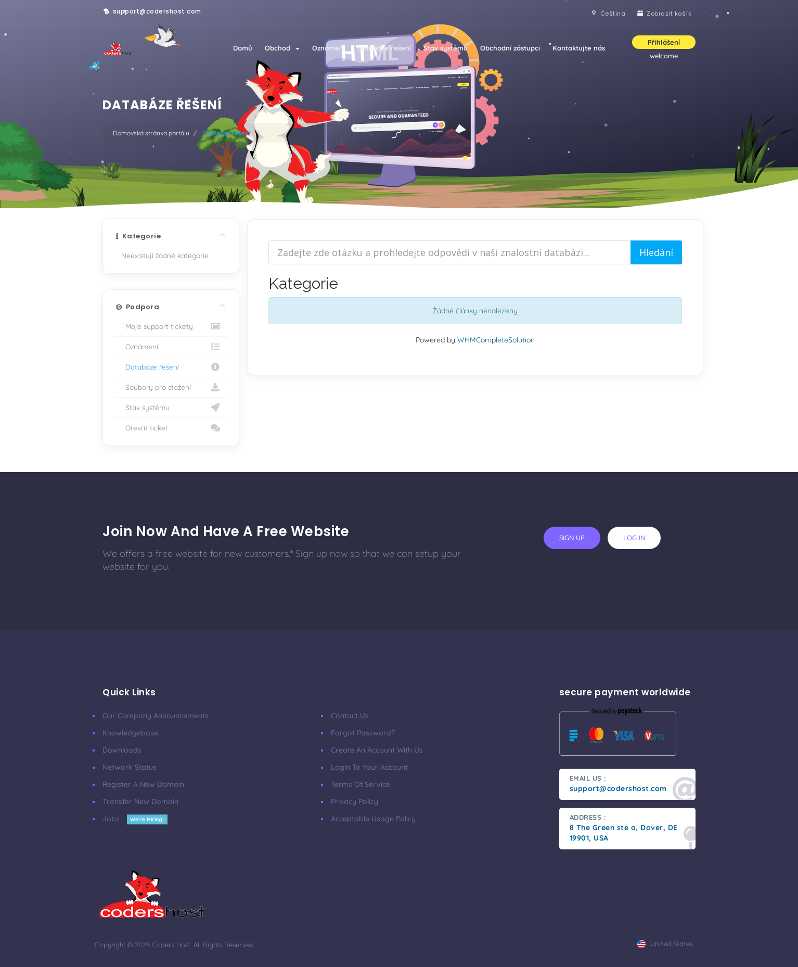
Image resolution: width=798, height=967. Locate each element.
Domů (242, 48)
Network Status (129, 767)
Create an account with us (377, 750)
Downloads (121, 750)
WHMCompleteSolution (496, 340)
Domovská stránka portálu (151, 133)
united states (665, 943)
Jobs (135, 818)
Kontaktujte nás (578, 48)
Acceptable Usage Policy (373, 818)
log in (634, 537)
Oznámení (328, 48)
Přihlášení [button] (664, 42)
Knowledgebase (130, 732)
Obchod (282, 48)
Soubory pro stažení (171, 387)
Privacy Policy (354, 801)
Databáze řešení (384, 48)
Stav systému (445, 48)
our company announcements (155, 715)
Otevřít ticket (171, 428)
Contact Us (350, 715)
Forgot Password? (363, 732)
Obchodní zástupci (510, 48)
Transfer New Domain (140, 801)
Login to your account (369, 767)
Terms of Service (360, 784)
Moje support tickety (171, 326)
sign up (572, 537)
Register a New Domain (143, 784)
